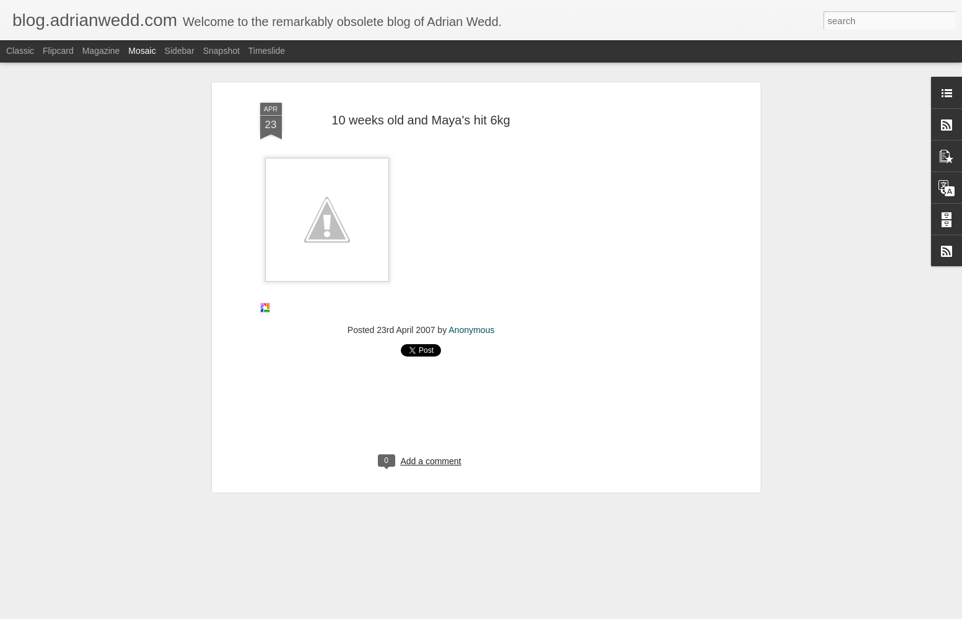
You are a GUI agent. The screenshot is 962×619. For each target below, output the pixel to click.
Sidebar (180, 51)
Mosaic (141, 51)
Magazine (101, 51)
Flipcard (58, 51)
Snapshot (221, 51)
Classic (20, 51)
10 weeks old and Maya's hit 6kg (420, 106)
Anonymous (471, 316)
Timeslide (266, 51)
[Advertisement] (650, 278)
